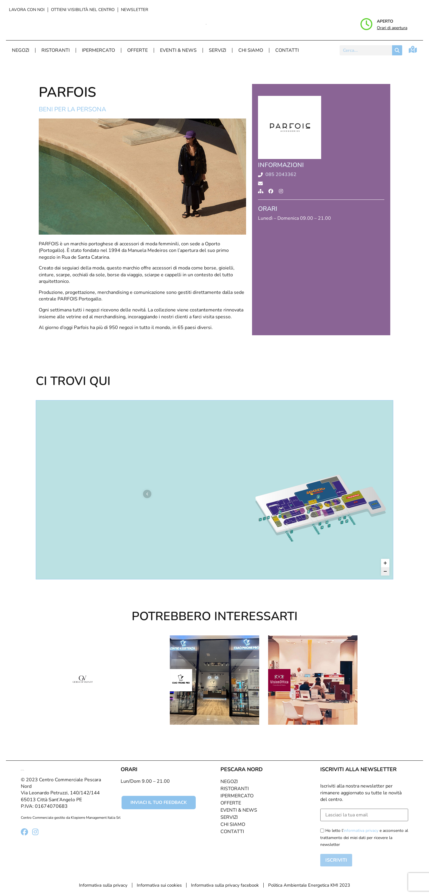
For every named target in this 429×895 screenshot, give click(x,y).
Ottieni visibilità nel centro (83, 10)
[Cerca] (397, 50)
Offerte (137, 50)
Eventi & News (178, 50)
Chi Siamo (250, 50)
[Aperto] (366, 24)
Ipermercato (98, 50)
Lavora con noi (27, 10)
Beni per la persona (72, 109)
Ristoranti (55, 50)
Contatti (287, 50)
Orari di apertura (392, 28)
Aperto (385, 21)
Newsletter (134, 10)
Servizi (217, 50)
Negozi (20, 50)
